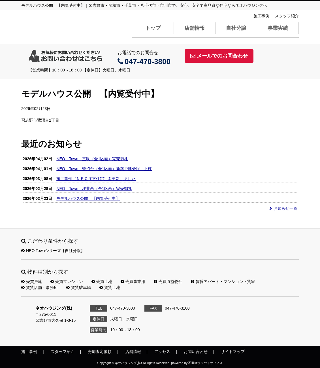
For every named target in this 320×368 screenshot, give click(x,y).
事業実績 (278, 28)
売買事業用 (133, 281)
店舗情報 (194, 28)
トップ (153, 28)
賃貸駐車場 (78, 287)
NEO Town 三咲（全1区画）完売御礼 (92, 158)
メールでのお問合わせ (219, 56)
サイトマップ (233, 351)
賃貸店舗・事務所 (39, 287)
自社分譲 (236, 28)
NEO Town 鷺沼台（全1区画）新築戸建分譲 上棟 (104, 168)
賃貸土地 (109, 287)
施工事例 (261, 16)
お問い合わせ (196, 351)
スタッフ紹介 (287, 16)
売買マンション (66, 281)
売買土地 (101, 281)
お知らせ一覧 (283, 208)
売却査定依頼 (100, 351)
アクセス (162, 351)
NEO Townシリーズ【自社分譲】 (53, 250)
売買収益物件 (168, 281)
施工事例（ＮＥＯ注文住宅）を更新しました (96, 178)
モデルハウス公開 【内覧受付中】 (88, 198)
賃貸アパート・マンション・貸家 (223, 281)
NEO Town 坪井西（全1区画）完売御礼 (94, 188)
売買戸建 (31, 281)
